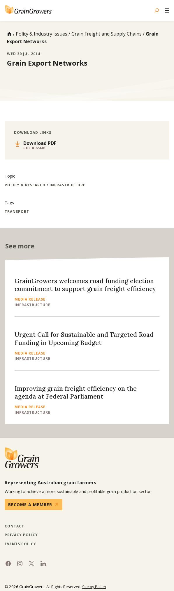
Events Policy (20, 544)
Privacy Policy (21, 535)
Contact (14, 526)
